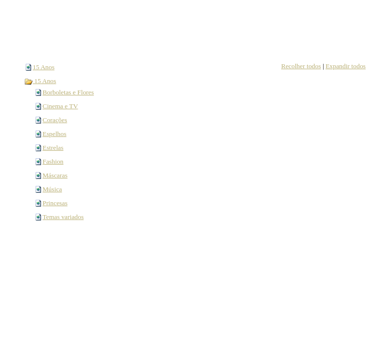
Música (52, 189)
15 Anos (43, 67)
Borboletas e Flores (68, 92)
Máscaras (55, 175)
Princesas (55, 203)
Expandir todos (346, 66)
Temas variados (63, 217)
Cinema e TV (60, 106)
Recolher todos (301, 66)
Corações (55, 120)
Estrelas (53, 147)
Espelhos (54, 133)
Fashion (53, 161)
